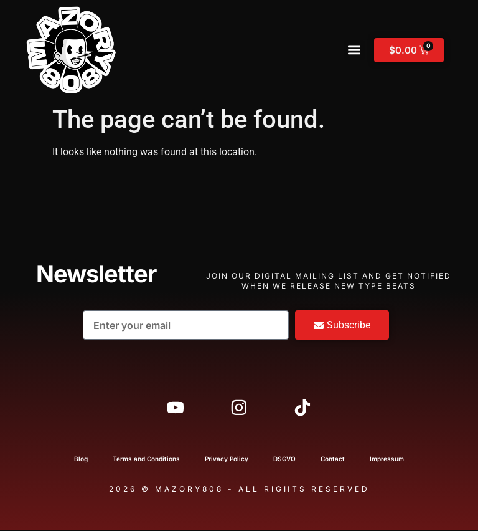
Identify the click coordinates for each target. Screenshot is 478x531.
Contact (333, 459)
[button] (354, 50)
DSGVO (284, 459)
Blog (81, 459)
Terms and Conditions (146, 459)
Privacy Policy (226, 459)
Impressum (387, 459)
